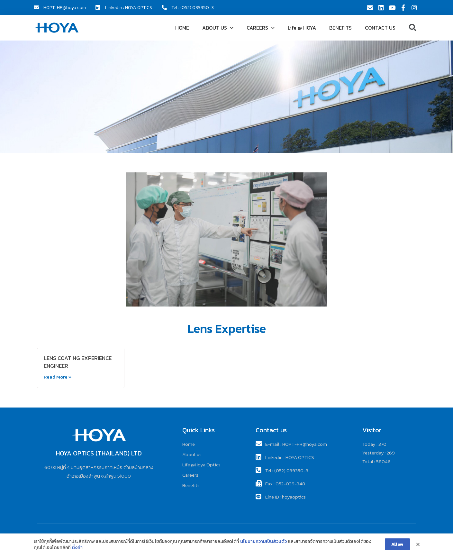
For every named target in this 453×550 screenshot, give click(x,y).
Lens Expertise (226, 328)
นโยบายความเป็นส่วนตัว (263, 546)
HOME (182, 28)
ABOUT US (217, 28)
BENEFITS (340, 28)
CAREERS (261, 28)
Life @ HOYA (302, 28)
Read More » (57, 376)
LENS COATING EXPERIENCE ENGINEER (78, 362)
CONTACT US (380, 28)
